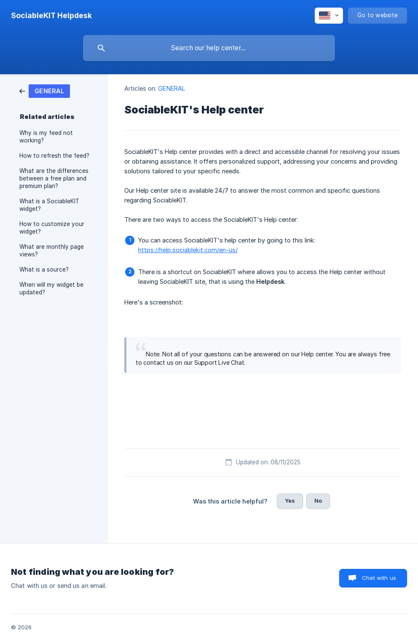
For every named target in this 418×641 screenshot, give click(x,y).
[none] (51, 16)
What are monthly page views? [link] (51, 250)
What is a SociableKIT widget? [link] (49, 205)
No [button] (318, 500)
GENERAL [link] (171, 88)
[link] (44, 90)
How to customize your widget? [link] (51, 228)
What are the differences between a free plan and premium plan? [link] (53, 178)
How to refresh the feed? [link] (54, 155)
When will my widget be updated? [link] (51, 288)
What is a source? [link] (44, 269)
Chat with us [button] (379, 577)
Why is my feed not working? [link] (46, 136)
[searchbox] (209, 48)
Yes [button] (290, 500)
